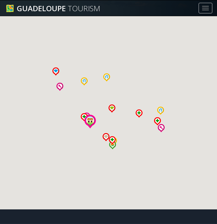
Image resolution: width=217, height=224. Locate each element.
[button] (84, 81)
